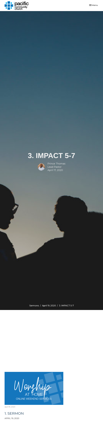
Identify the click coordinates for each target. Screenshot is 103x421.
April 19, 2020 (49, 305)
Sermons (34, 305)
